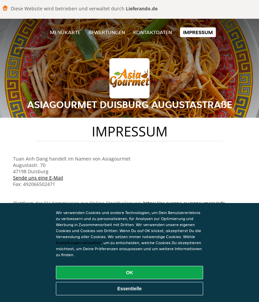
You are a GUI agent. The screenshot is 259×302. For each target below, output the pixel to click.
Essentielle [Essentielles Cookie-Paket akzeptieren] (129, 288)
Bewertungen (106, 32)
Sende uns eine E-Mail (38, 178)
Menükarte (65, 32)
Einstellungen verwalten (78, 242)
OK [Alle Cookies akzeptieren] (129, 272)
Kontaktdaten (152, 32)
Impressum (198, 32)
